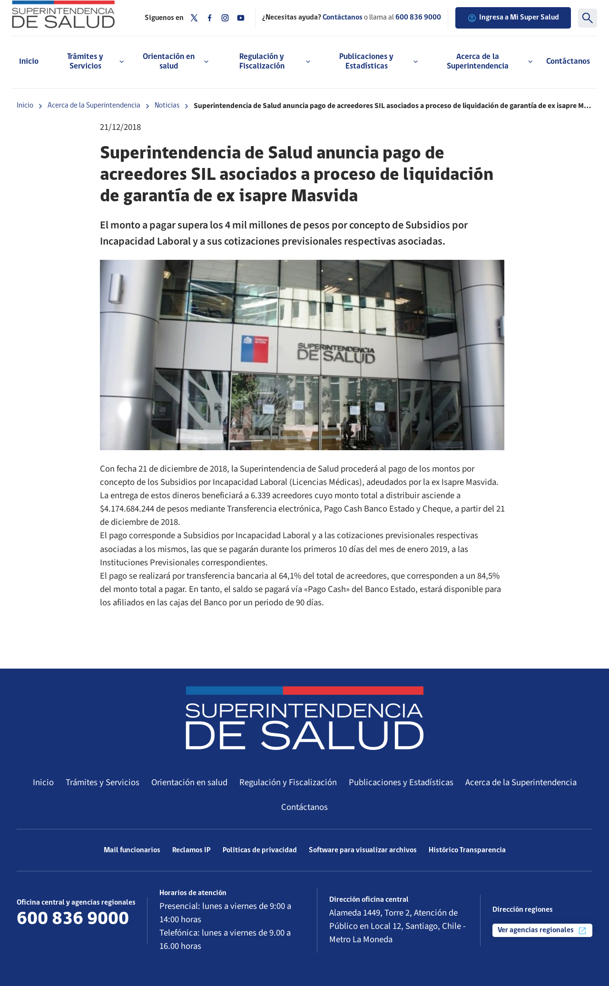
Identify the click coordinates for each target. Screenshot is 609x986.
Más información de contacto (72, 936)
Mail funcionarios (132, 850)
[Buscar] (587, 18)
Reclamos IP (191, 850)
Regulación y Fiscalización (288, 782)
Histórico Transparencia (467, 850)
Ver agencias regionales (542, 931)
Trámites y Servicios (102, 782)
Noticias (167, 105)
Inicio (29, 62)
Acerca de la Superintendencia (94, 105)
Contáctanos (568, 62)
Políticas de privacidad (260, 850)
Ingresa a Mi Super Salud (513, 18)
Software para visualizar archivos (363, 850)
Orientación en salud (189, 782)
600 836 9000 (418, 17)
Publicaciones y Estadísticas (401, 782)
